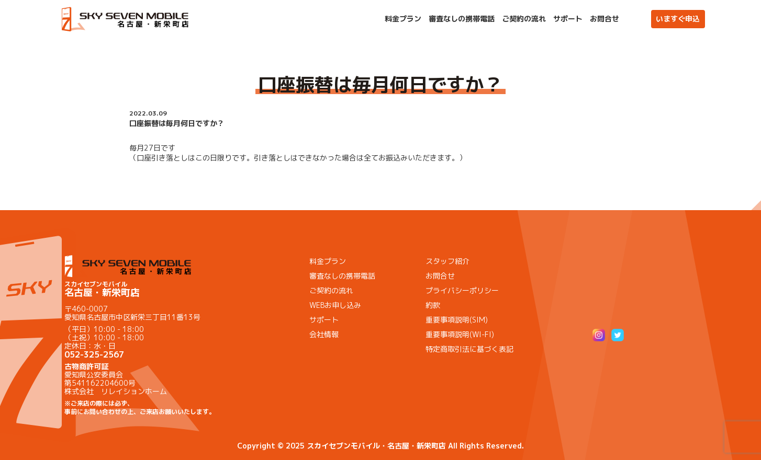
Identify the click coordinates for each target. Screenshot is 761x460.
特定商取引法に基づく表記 (469, 349)
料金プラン (403, 18)
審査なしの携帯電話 (462, 18)
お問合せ (604, 18)
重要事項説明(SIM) (457, 320)
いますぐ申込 (678, 19)
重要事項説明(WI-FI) (460, 334)
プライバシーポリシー (462, 290)
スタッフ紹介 (447, 261)
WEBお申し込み (335, 305)
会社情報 (324, 334)
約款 (433, 305)
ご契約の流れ (524, 18)
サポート (568, 18)
